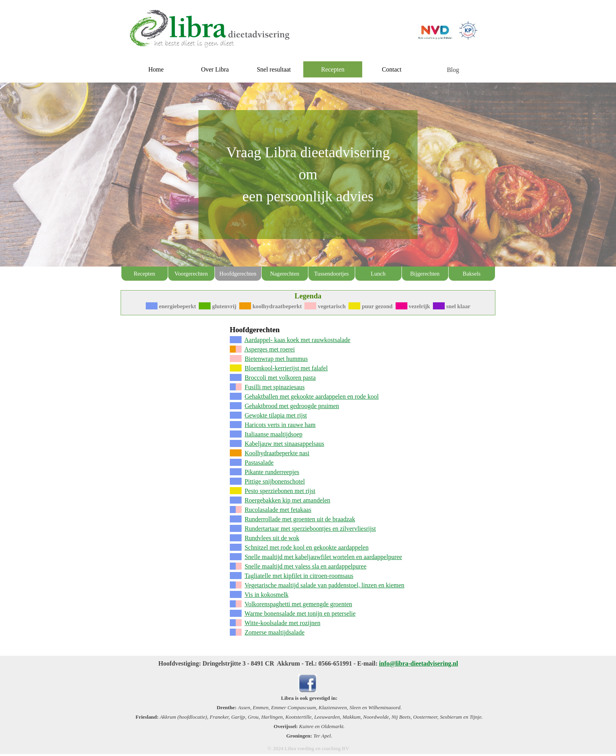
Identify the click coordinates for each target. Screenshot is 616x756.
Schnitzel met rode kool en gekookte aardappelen (306, 547)
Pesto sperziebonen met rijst (280, 490)
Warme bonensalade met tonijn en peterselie (300, 613)
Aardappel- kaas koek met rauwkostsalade (297, 340)
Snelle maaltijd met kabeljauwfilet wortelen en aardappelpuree (323, 557)
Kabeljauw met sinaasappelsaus (284, 443)
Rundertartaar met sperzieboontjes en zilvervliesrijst (310, 528)
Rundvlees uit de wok (272, 538)
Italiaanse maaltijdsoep (273, 434)
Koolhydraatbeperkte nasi (277, 453)
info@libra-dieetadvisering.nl (418, 663)
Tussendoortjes (331, 273)
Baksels (472, 273)
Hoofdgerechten (237, 273)
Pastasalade (259, 462)
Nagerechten (284, 273)
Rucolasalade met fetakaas (278, 509)
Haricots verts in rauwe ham (280, 424)
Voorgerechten (191, 273)
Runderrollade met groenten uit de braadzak (300, 519)
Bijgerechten (425, 273)
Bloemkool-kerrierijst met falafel (286, 368)
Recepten (144, 273)
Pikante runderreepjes (272, 472)
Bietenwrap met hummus (276, 358)
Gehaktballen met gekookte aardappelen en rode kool (312, 396)
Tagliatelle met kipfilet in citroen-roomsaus (298, 575)
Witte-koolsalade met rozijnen (282, 623)
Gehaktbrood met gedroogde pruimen (292, 406)
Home (155, 69)
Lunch (378, 273)
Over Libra (215, 69)
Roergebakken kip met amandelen (287, 500)
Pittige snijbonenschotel (275, 481)
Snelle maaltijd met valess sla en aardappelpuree (306, 566)
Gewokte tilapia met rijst (276, 415)
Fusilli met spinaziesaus (275, 387)
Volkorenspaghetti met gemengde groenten (298, 604)
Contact (392, 69)
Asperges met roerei (269, 349)
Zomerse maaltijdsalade (274, 632)
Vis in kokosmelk (266, 594)
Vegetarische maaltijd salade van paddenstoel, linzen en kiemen (324, 585)
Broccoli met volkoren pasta (280, 377)
